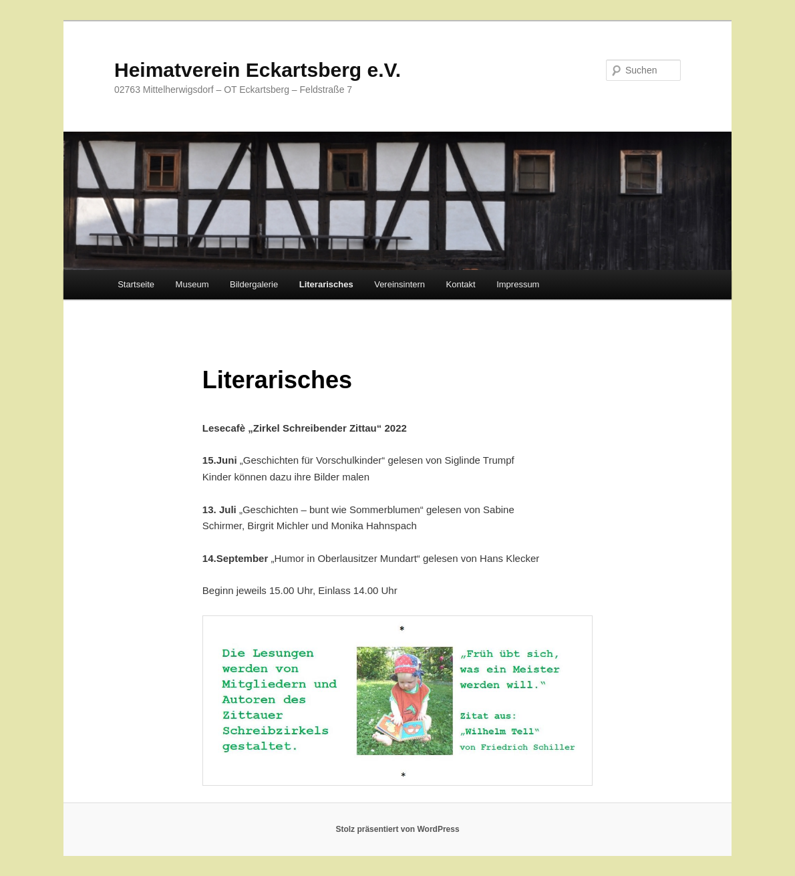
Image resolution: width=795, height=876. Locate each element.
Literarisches (326, 284)
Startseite (136, 284)
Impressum (517, 284)
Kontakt (461, 284)
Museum (192, 284)
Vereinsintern (399, 284)
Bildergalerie (254, 284)
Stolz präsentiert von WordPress (397, 829)
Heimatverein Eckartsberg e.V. (257, 70)
